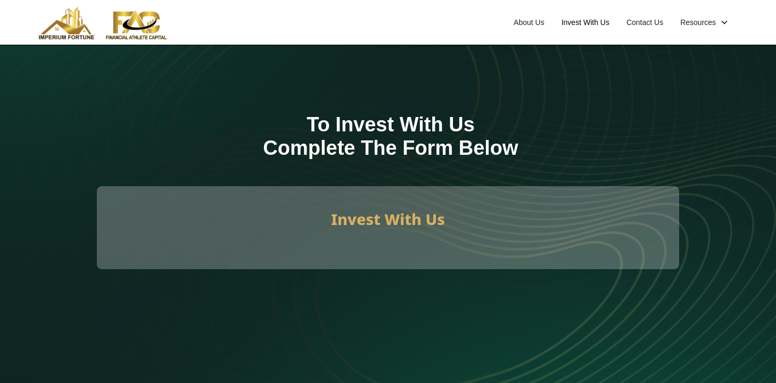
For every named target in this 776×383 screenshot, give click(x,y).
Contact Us (644, 22)
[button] (704, 22)
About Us (529, 22)
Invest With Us (585, 22)
